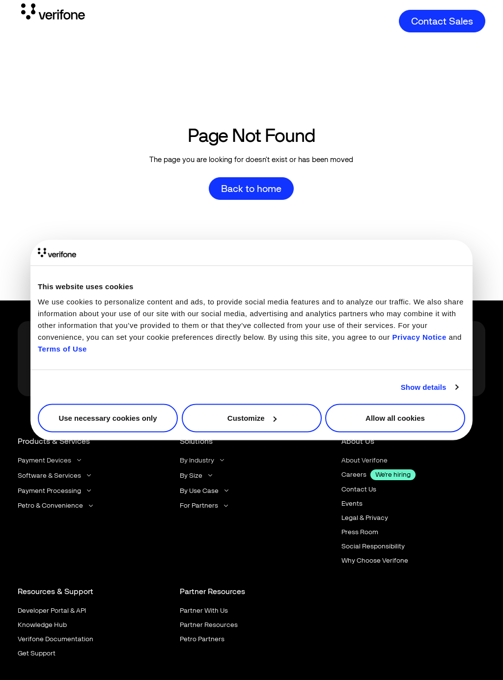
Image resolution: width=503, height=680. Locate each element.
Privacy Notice (419, 337)
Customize (252, 418)
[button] (50, 460)
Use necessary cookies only (107, 418)
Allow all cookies (395, 418)
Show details (424, 386)
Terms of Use (62, 349)
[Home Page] (53, 13)
